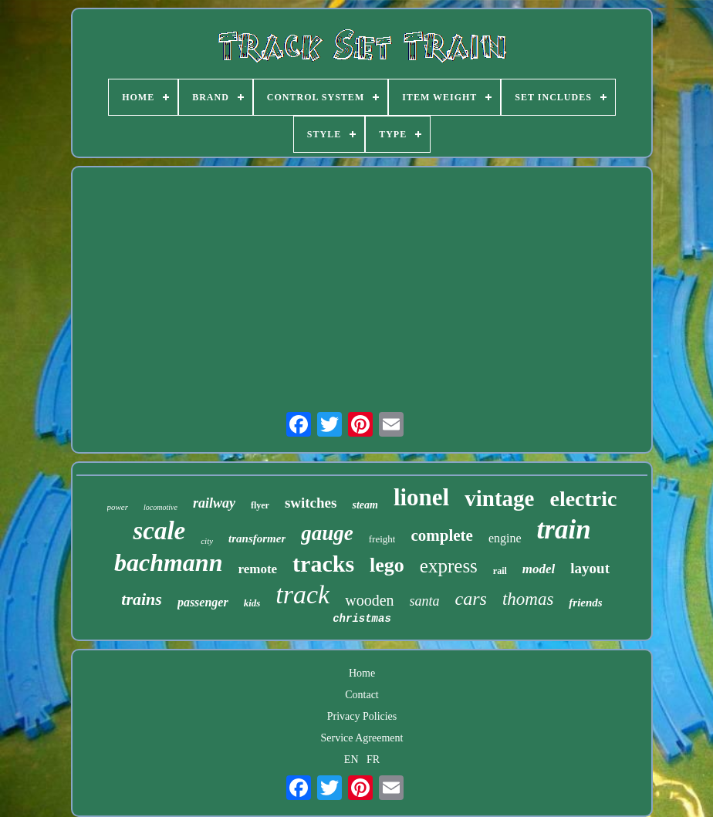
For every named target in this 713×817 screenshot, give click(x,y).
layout (590, 568)
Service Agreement (362, 738)
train (564, 530)
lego (387, 565)
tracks (323, 563)
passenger (202, 602)
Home (362, 673)
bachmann (168, 562)
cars (471, 599)
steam (364, 505)
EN (351, 759)
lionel (421, 497)
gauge (327, 533)
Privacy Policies (362, 716)
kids (252, 603)
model (539, 569)
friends (585, 602)
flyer (260, 505)
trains (141, 599)
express (449, 565)
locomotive (160, 507)
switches (311, 503)
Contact (362, 695)
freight (382, 539)
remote (257, 569)
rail (500, 570)
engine (505, 538)
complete (441, 535)
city (207, 540)
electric (583, 499)
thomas (527, 599)
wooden (369, 600)
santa (425, 601)
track (302, 594)
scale (159, 531)
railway (214, 503)
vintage (499, 498)
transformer (257, 538)
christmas (362, 619)
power (118, 506)
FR (373, 759)
